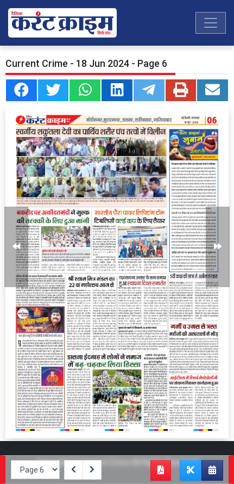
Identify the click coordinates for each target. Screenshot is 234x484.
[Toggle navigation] (210, 23)
